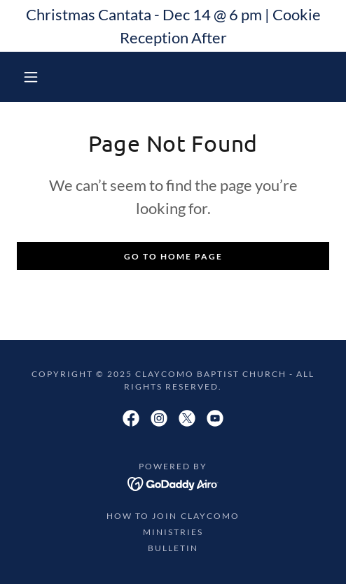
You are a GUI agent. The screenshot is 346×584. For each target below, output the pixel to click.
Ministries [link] (173, 532)
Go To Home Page (173, 256)
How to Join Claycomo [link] (172, 516)
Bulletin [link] (173, 548)
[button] (32, 77)
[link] (131, 418)
